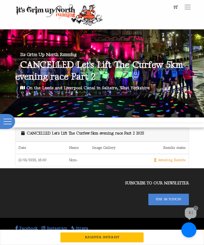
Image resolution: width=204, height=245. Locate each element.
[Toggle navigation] (188, 7)
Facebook (26, 228)
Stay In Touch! (168, 199)
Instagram (54, 228)
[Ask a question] (188, 229)
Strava (79, 228)
